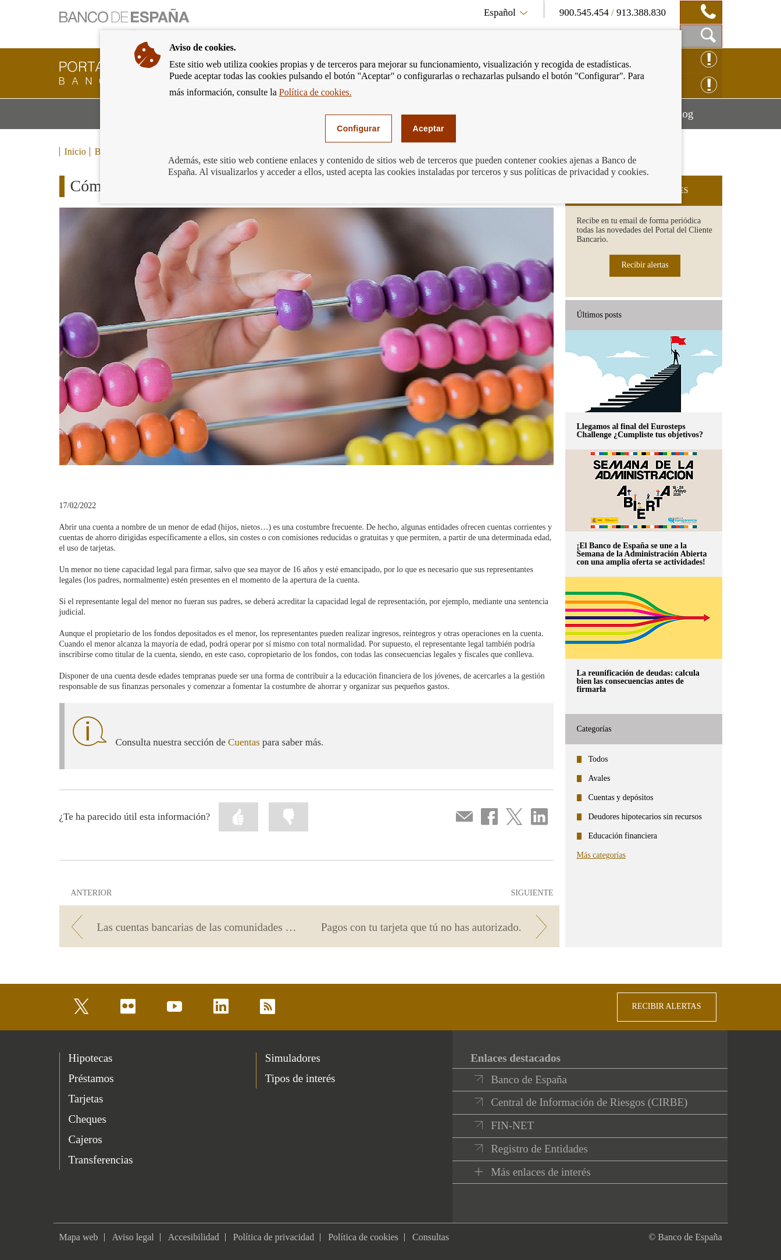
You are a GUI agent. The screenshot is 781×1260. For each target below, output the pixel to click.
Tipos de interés (300, 1078)
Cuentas (244, 742)
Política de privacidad (274, 1237)
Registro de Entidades (539, 1149)
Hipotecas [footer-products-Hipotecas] (91, 1058)
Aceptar (428, 128)
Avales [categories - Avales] (600, 778)
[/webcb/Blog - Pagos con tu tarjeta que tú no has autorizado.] (436, 927)
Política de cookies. (315, 92)
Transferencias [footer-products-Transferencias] (101, 1160)
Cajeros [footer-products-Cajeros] (85, 1139)
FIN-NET (512, 1125)
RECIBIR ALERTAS (666, 1006)
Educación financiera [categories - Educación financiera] (623, 835)
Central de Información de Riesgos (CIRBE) (589, 1102)
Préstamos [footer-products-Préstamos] (91, 1078)
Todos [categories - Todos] (598, 759)
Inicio (75, 151)
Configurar (358, 128)
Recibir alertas (644, 264)
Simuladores (292, 1058)
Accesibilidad (193, 1237)
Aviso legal (133, 1237)
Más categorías (601, 855)
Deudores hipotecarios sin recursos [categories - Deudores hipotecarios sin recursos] (645, 816)
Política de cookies (363, 1237)
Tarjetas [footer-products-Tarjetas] (86, 1099)
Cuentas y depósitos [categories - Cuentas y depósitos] (621, 797)
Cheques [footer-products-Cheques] (87, 1119)
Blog (697, 118)
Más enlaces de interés (540, 1172)
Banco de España (529, 1079)
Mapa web (78, 1237)
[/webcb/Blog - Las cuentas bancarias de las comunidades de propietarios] (182, 927)
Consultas (430, 1237)
